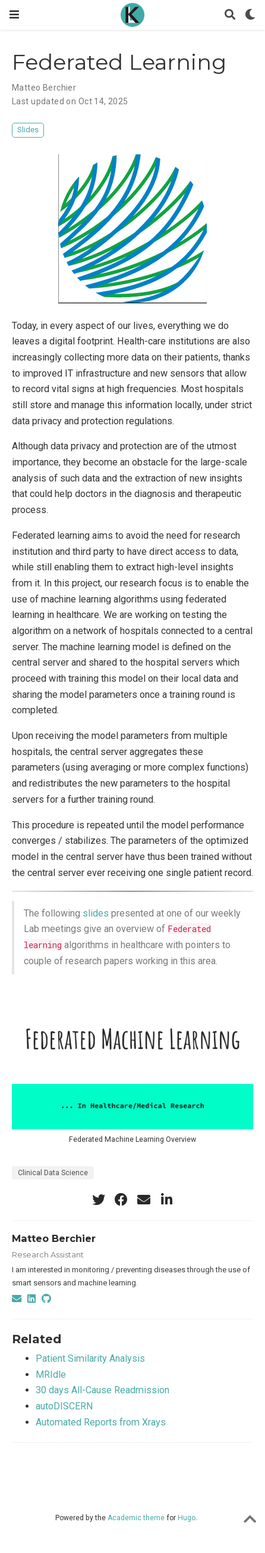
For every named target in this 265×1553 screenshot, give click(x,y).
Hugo (186, 1518)
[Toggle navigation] (14, 15)
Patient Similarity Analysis (90, 1358)
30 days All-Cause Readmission (102, 1390)
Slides (28, 129)
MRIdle (51, 1374)
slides (96, 913)
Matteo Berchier (44, 87)
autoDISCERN (64, 1406)
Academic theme (136, 1518)
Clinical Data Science (53, 1173)
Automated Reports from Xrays (101, 1422)
